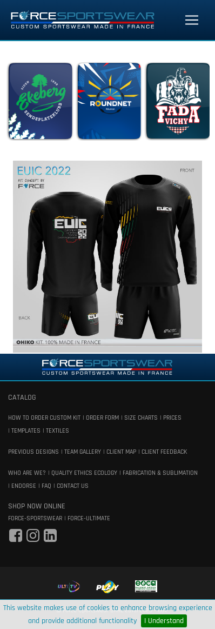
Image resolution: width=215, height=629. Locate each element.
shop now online (36, 506)
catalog (22, 397)
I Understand (164, 621)
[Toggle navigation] (191, 20)
